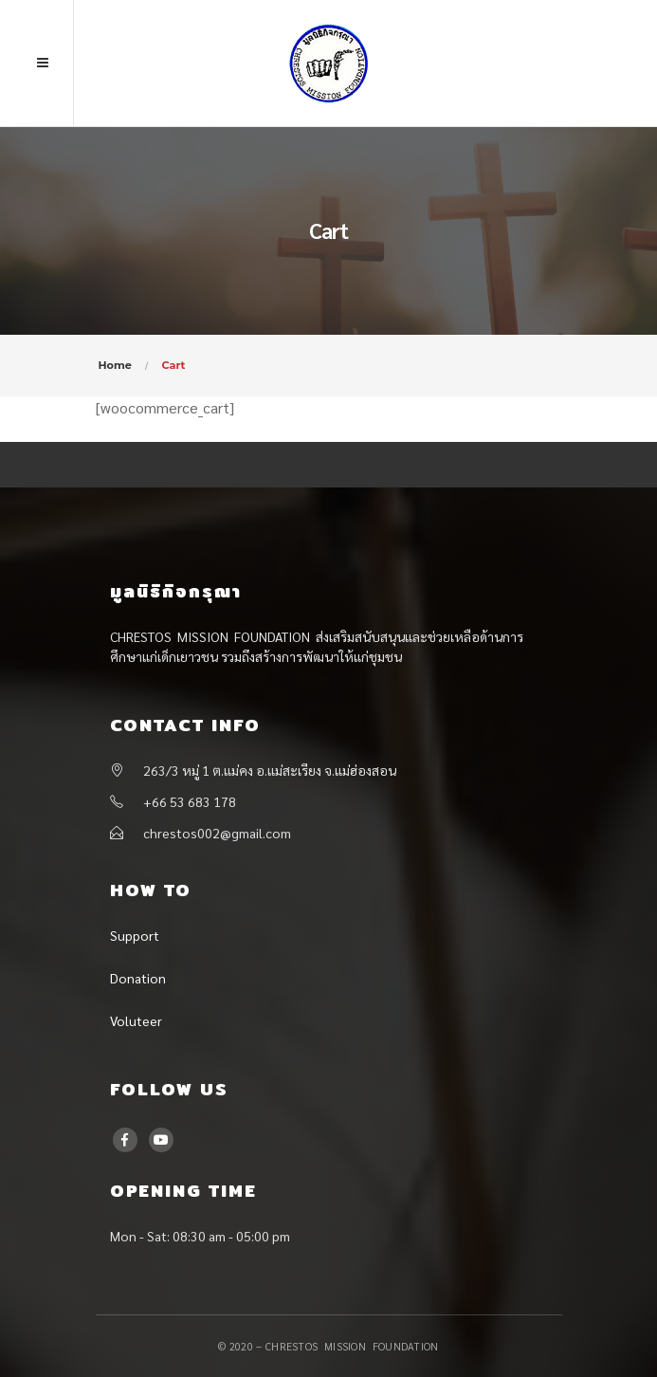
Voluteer (136, 1020)
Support (134, 935)
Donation (138, 977)
